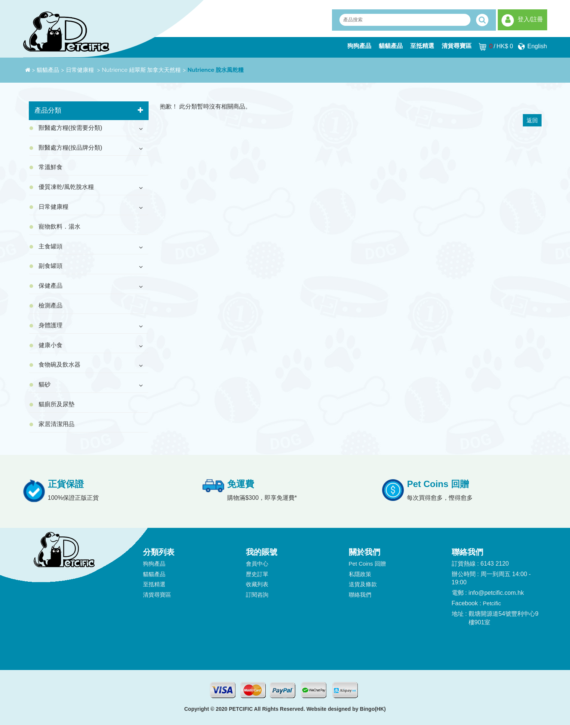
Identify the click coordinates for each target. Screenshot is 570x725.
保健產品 (51, 285)
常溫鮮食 (51, 167)
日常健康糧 (80, 70)
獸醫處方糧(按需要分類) (71, 128)
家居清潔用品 (56, 424)
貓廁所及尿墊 (56, 404)
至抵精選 (422, 46)
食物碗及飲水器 (59, 364)
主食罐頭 (51, 246)
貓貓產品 (391, 46)
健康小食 (51, 345)
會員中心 (257, 563)
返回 (532, 120)
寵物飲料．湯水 (59, 226)
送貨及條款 (363, 584)
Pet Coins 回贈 (367, 563)
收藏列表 (257, 584)
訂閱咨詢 (257, 594)
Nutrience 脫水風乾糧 (216, 70)
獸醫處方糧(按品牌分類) (71, 147)
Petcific (492, 603)
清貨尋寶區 (457, 46)
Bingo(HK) (373, 709)
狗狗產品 (359, 46)
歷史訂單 (257, 574)
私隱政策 (360, 574)
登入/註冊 (530, 19)
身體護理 (51, 325)
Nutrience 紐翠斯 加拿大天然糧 (141, 70)
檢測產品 (51, 305)
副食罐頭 (51, 266)
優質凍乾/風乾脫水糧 (66, 187)
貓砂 (45, 384)
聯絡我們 (360, 594)
